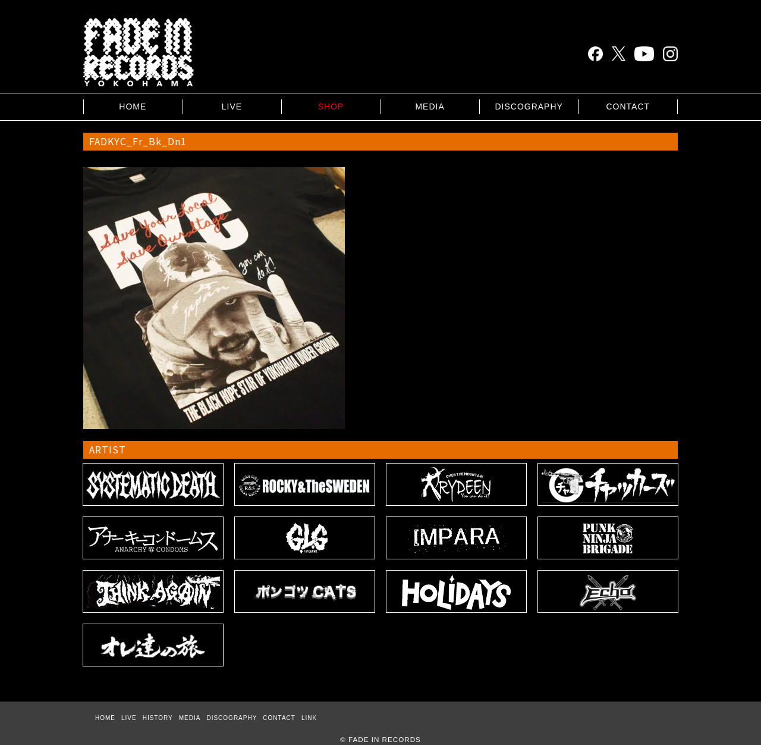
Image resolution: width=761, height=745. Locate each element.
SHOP (331, 106)
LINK (309, 718)
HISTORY (158, 718)
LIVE (232, 106)
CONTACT (628, 106)
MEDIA (429, 106)
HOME (132, 106)
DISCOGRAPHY (528, 106)
